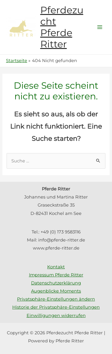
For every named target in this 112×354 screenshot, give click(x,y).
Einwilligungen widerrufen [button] (56, 315)
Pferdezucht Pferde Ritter (61, 27)
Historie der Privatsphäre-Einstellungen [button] (56, 307)
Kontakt (56, 267)
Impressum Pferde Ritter (56, 275)
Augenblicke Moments (56, 291)
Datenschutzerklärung (56, 283)
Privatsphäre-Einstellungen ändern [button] (56, 299)
